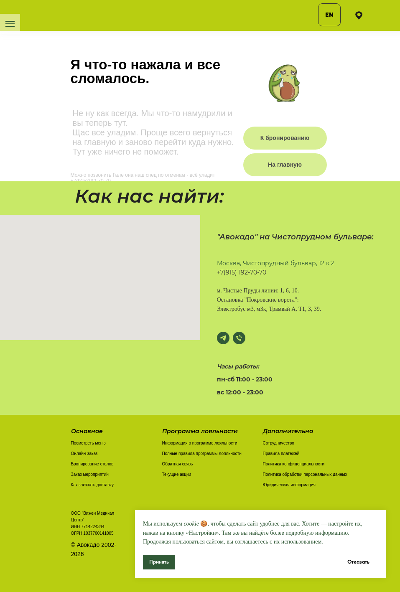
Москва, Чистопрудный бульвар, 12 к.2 (275, 263)
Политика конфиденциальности (294, 464)
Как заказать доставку (92, 485)
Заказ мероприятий (90, 474)
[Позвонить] (239, 338)
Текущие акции (176, 474)
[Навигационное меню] (10, 24)
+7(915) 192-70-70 (241, 272)
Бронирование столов (92, 464)
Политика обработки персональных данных (305, 474)
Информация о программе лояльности (199, 443)
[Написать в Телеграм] (223, 338)
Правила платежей (281, 453)
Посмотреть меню (88, 443)
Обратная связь (177, 464)
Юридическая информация (289, 485)
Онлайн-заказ (84, 453)
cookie (191, 524)
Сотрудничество (278, 443)
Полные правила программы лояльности (202, 453)
